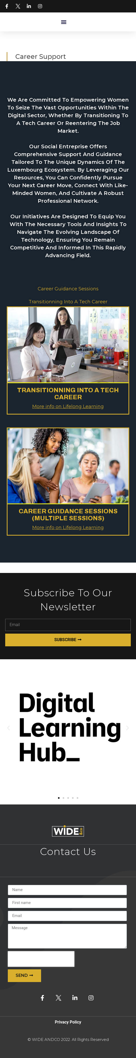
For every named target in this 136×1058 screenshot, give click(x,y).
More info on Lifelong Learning (68, 406)
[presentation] (41, 959)
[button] (64, 22)
